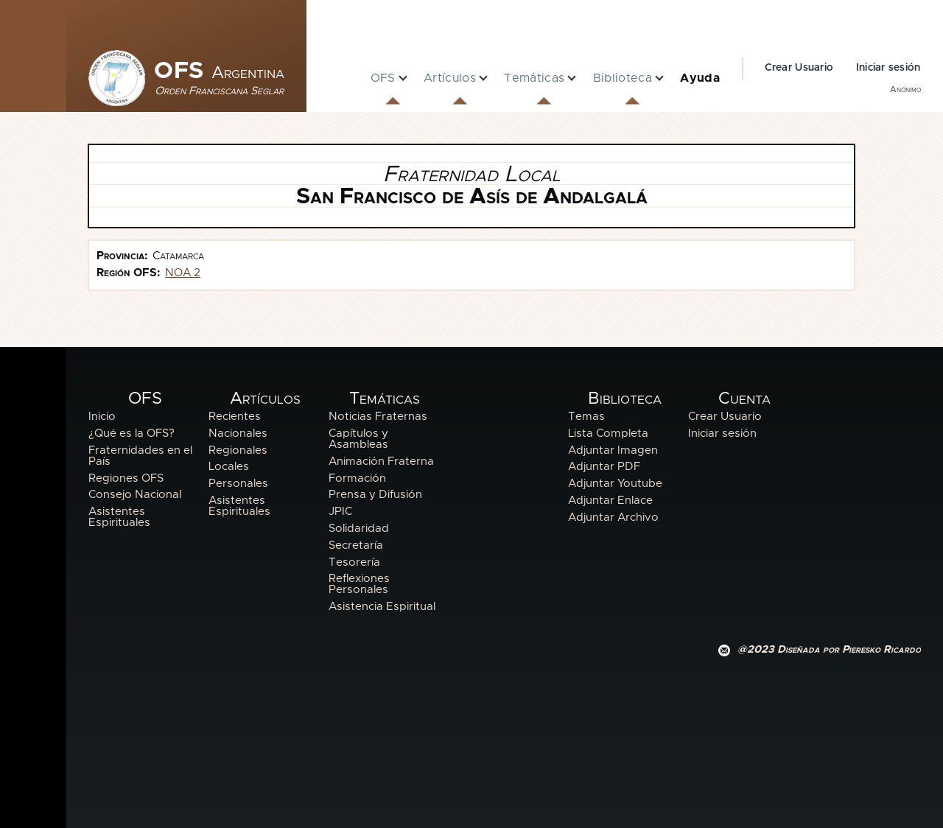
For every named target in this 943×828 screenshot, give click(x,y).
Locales (228, 466)
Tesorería (354, 562)
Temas (586, 416)
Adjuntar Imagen (613, 450)
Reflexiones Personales (359, 584)
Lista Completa (608, 433)
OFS (219, 71)
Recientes (234, 416)
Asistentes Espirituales (119, 517)
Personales (238, 483)
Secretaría (356, 545)
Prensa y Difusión (375, 494)
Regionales (237, 450)
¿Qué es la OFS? (131, 433)
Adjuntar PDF (604, 466)
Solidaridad (359, 528)
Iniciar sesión (888, 68)
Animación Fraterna (381, 461)
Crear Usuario (799, 68)
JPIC (340, 511)
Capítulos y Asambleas (358, 439)
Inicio (102, 416)
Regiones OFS (126, 478)
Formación (357, 478)
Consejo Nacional (134, 494)
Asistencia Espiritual (382, 606)
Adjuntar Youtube (615, 483)
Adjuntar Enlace (610, 500)
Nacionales (237, 433)
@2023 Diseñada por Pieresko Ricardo (829, 650)
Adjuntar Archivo (613, 517)
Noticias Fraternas (378, 416)
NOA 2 (182, 272)
